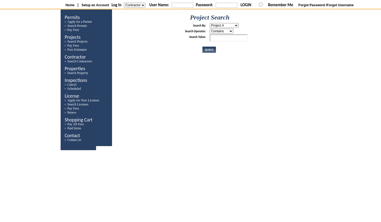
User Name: (159, 4)
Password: (204, 4)
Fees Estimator (77, 50)
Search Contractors (79, 61)
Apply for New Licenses (83, 100)
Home (69, 5)
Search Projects (77, 41)
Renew (71, 112)
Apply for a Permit (79, 22)
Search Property (77, 73)
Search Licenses (77, 104)
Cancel (71, 84)
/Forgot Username (340, 5)
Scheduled (74, 89)
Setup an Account (95, 5)
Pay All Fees (75, 124)
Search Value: (197, 37)
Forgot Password (311, 5)
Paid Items (74, 128)
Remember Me (280, 4)
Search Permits (77, 26)
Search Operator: (195, 31)
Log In (116, 4)
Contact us (74, 140)
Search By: (199, 25)
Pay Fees (73, 30)
